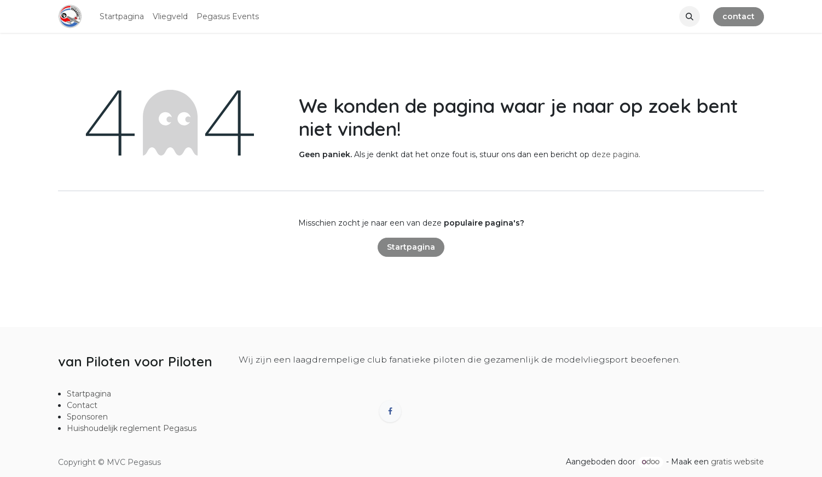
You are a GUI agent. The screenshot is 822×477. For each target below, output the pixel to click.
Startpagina (411, 247)
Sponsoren (87, 417)
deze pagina (615, 154)
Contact (82, 405)
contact (738, 16)
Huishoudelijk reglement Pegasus (131, 428)
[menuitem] (121, 17)
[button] (689, 16)
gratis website (737, 462)
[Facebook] (390, 411)
